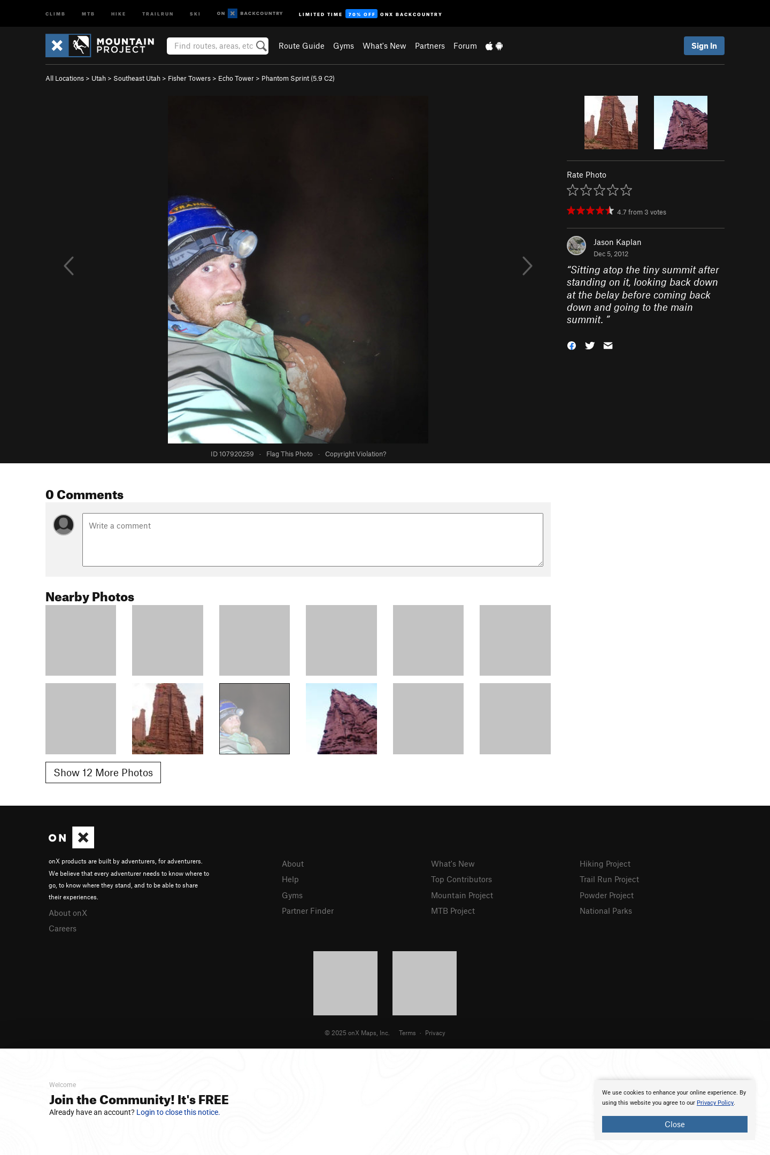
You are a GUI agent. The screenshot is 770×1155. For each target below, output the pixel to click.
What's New (384, 45)
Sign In (704, 45)
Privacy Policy (715, 1102)
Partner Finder (308, 910)
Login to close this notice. (178, 1112)
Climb (55, 13)
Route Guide (302, 45)
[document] (675, 1110)
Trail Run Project (609, 879)
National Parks (606, 910)
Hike (118, 13)
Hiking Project (605, 863)
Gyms (343, 45)
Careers (62, 928)
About (293, 863)
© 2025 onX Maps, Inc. (357, 1032)
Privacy (435, 1032)
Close (675, 1124)
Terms (407, 1032)
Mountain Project (462, 895)
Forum (465, 45)
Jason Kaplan (618, 242)
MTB (88, 13)
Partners (430, 45)
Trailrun (158, 13)
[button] (571, 345)
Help (290, 879)
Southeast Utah (136, 78)
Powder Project (607, 895)
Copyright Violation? (355, 453)
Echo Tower (236, 78)
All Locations (64, 78)
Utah (98, 78)
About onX (68, 912)
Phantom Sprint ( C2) (298, 78)
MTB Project (453, 910)
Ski (195, 13)
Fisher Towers (189, 78)
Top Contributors (461, 879)
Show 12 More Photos (103, 772)
